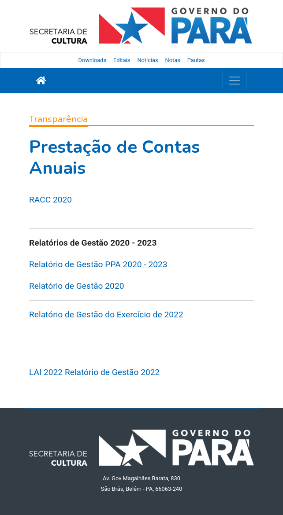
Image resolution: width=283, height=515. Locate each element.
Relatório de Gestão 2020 (76, 286)
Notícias (147, 60)
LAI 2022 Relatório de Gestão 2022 (94, 372)
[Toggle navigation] (234, 80)
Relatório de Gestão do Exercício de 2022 (106, 314)
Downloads (92, 60)
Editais (121, 60)
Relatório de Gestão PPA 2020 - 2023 (98, 264)
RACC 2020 (50, 200)
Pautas (196, 60)
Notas (172, 60)
